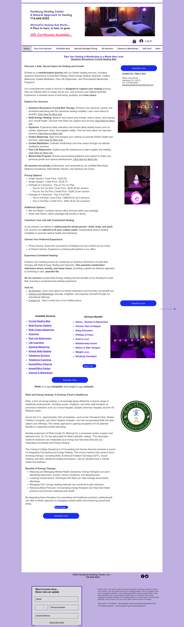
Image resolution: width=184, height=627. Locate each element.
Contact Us (34, 300)
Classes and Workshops (41, 294)
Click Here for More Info (50, 114)
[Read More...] (61, 507)
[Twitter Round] (146, 576)
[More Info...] (89, 366)
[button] (120, 21)
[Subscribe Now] (56, 622)
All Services (35, 291)
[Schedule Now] (139, 68)
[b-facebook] (142, 576)
